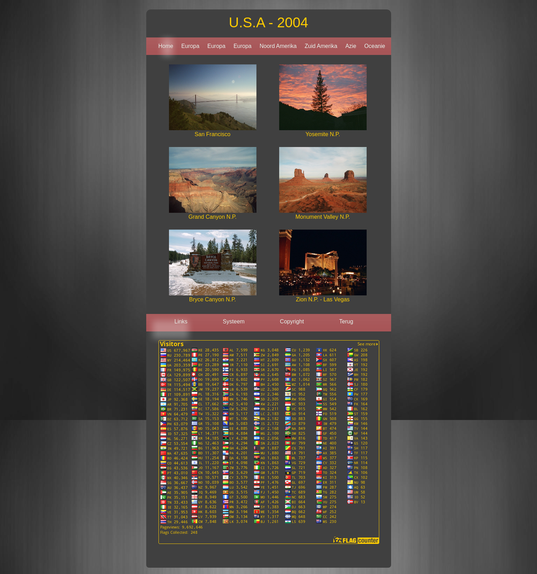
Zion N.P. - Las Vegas (323, 299)
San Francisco (212, 134)
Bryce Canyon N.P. (212, 299)
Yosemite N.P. (322, 134)
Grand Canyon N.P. (213, 217)
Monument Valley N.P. (323, 217)
